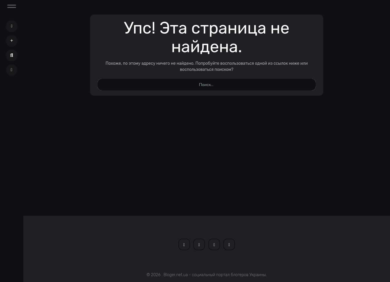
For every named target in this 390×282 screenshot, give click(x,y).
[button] (11, 41)
